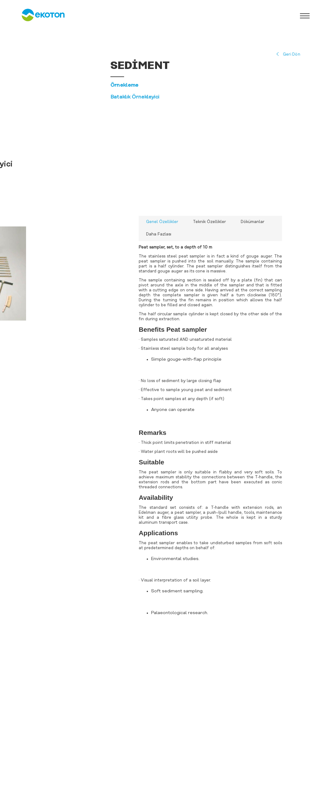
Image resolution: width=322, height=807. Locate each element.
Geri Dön (291, 54)
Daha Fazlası (158, 234)
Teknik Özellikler (209, 222)
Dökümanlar (252, 222)
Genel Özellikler (162, 222)
